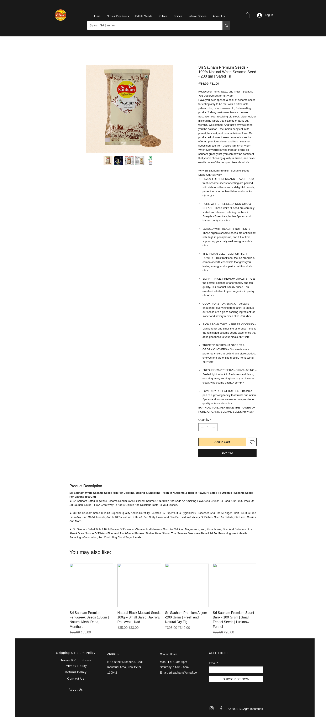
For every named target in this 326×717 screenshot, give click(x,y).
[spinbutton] (208, 427)
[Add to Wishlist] (252, 442)
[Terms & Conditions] (76, 660)
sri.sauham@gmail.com (184, 672)
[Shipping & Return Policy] (76, 652)
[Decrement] (201, 427)
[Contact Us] (76, 678)
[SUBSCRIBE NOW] (236, 679)
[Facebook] (221, 708)
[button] (247, 15)
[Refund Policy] (76, 672)
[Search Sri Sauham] (152, 25)
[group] (163, 599)
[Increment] (214, 427)
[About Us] (76, 689)
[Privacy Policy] (76, 666)
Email (212, 663)
